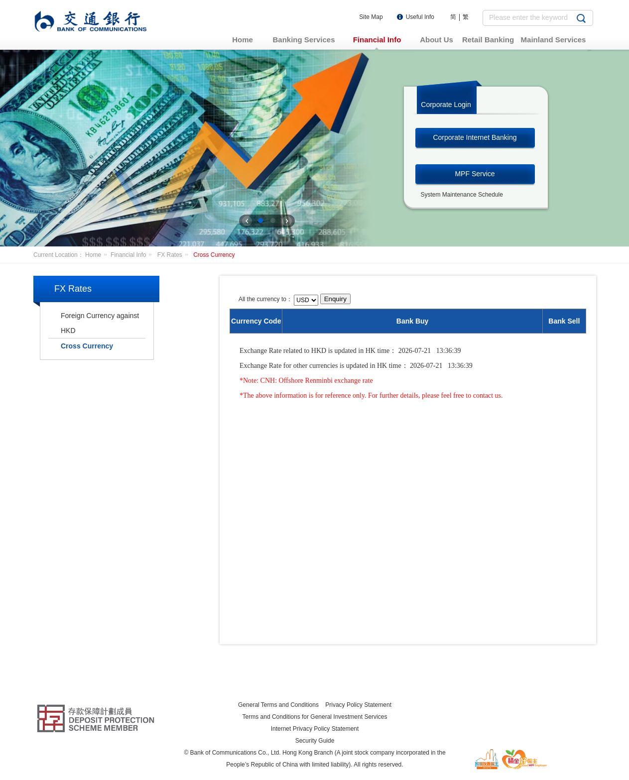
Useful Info (420, 16)
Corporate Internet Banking (474, 137)
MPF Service (475, 174)
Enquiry (335, 299)
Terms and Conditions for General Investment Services (315, 716)
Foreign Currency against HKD (100, 323)
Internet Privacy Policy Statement (315, 728)
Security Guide (315, 740)
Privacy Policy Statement (358, 704)
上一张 (247, 221)
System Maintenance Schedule (462, 194)
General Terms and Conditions (278, 704)
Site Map (370, 16)
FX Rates (174, 254)
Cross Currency (214, 254)
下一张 (287, 221)
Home (98, 254)
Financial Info (133, 254)
